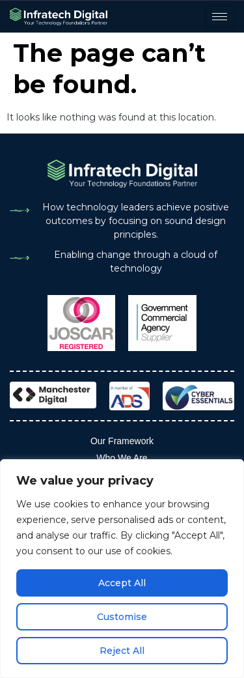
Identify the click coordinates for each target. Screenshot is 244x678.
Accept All (122, 583)
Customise (122, 617)
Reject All (122, 651)
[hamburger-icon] (219, 16)
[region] (122, 568)
